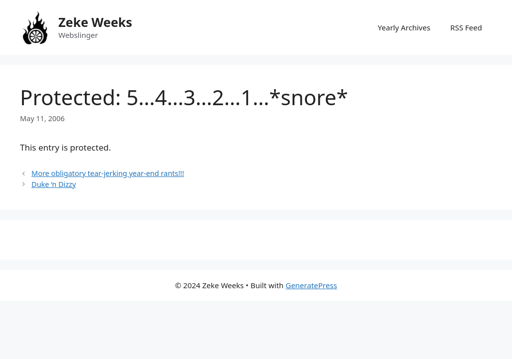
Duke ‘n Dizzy (53, 184)
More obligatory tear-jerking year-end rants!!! (107, 173)
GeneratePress (311, 285)
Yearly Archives (404, 27)
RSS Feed (466, 27)
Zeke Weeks (95, 21)
